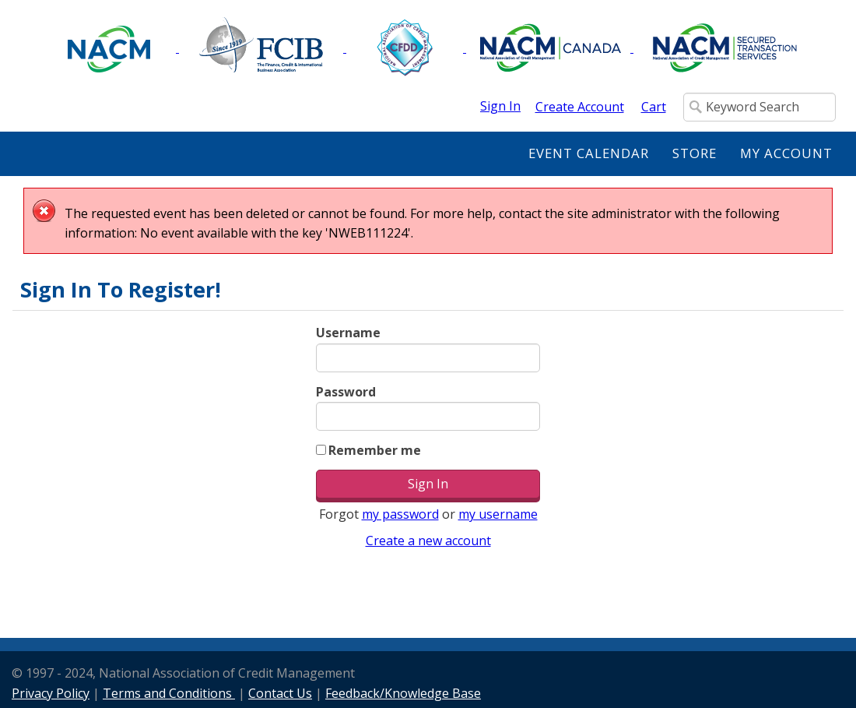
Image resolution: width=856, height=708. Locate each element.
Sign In (500, 105)
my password (400, 514)
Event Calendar (588, 153)
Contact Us (280, 693)
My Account (786, 153)
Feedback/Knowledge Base (403, 693)
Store (694, 153)
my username (498, 514)
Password (346, 391)
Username (348, 332)
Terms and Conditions (169, 693)
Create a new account (428, 540)
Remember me (374, 450)
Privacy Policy (50, 693)
